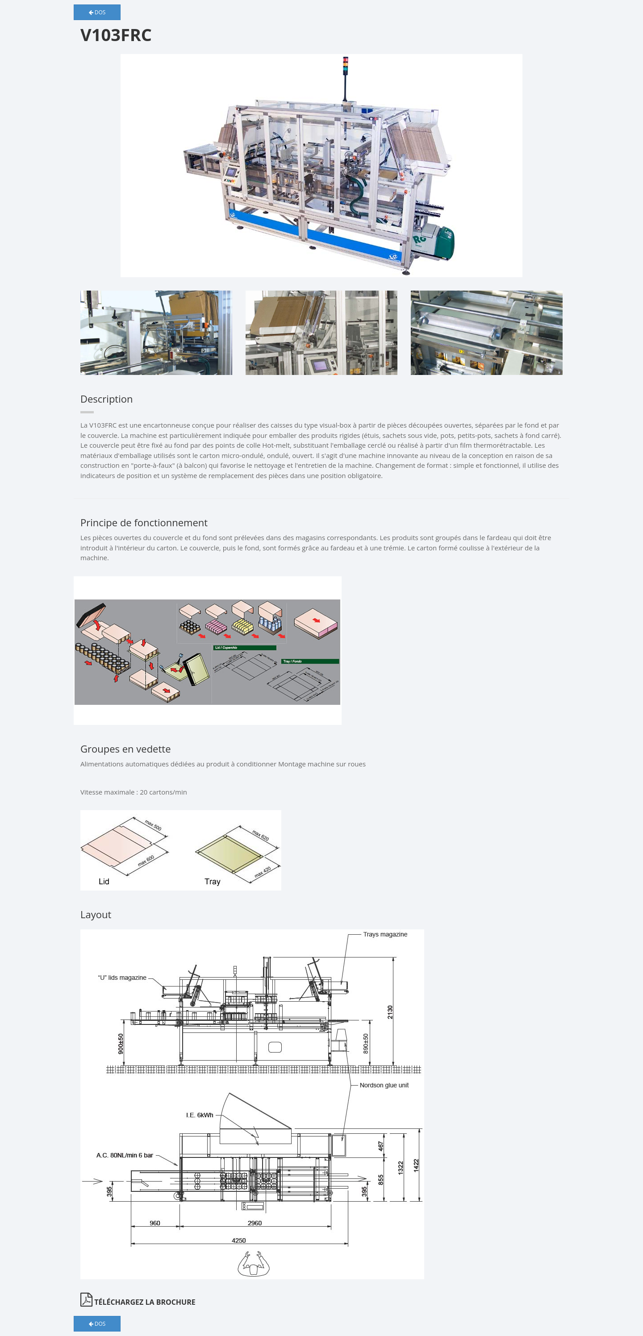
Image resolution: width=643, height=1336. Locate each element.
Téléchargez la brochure (138, 1302)
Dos (97, 12)
